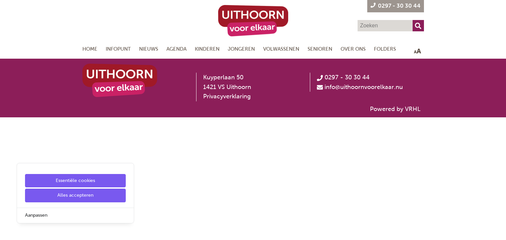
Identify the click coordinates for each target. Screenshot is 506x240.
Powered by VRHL (395, 109)
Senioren (320, 49)
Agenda (176, 49)
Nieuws (148, 49)
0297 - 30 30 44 (343, 77)
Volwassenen (281, 49)
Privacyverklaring (227, 96)
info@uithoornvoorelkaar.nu (364, 87)
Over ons (353, 49)
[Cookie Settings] (7, 230)
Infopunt (118, 49)
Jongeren (241, 49)
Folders (385, 49)
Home (89, 49)
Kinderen (207, 49)
